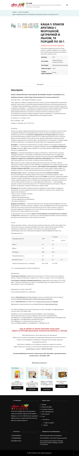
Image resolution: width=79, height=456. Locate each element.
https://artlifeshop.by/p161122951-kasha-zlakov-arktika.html (35, 299)
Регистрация (45, 414)
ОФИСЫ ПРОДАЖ (47, 349)
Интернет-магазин (47, 409)
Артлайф (29, 3)
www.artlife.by (30, 349)
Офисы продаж (49, 423)
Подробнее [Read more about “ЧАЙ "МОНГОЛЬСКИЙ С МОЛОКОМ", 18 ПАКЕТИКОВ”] (32, 389)
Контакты (46, 419)
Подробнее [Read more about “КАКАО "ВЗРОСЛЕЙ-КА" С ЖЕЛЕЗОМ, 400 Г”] (17, 388)
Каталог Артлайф (47, 407)
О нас (43, 416)
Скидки (45, 425)
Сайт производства (47, 411)
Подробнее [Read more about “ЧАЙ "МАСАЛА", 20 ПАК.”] (61, 386)
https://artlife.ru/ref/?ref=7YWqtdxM (47, 301)
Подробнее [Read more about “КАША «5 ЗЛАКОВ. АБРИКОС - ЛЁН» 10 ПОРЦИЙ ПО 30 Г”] (46, 389)
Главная (44, 404)
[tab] (40, 85)
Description (40, 84)
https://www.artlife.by (51, 304)
